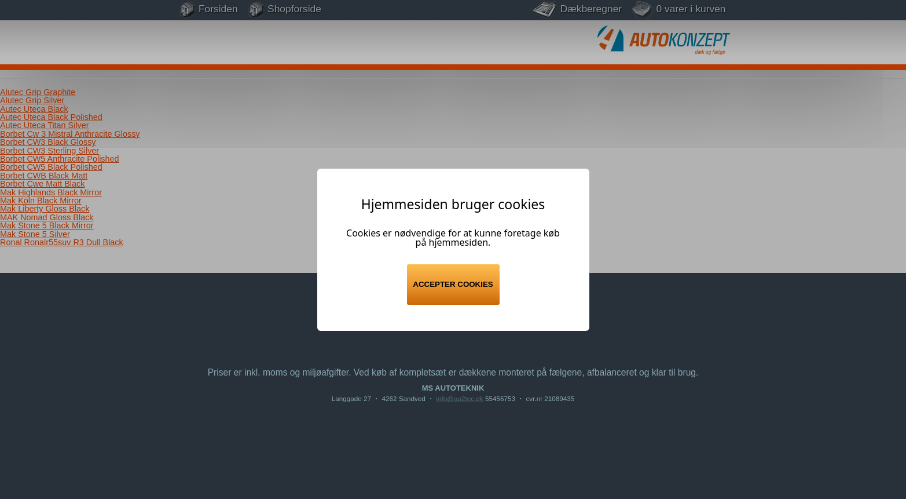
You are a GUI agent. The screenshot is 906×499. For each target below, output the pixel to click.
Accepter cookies (453, 284)
